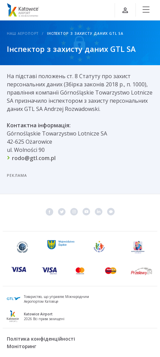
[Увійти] (125, 10)
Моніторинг (21, 346)
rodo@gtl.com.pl (34, 158)
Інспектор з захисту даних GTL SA (85, 33)
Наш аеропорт (23, 33)
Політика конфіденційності (41, 338)
